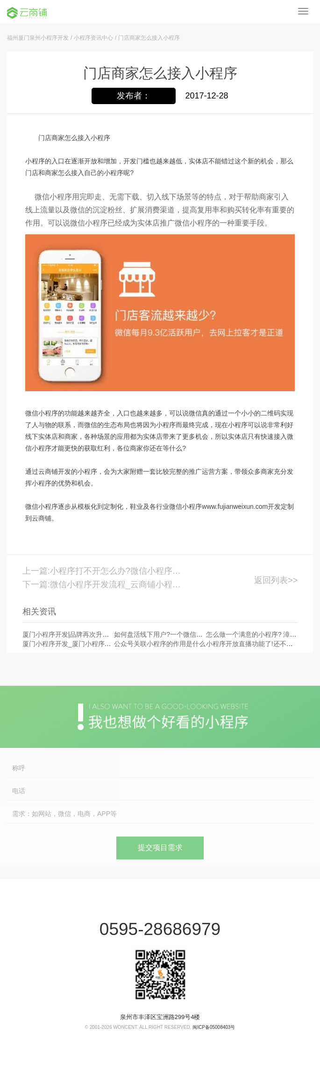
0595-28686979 (160, 929)
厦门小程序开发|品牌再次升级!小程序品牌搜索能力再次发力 (109, 634)
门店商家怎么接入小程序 (149, 38)
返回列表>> (276, 580)
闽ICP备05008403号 (213, 1027)
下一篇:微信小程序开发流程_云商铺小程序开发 (105, 584)
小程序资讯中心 (93, 38)
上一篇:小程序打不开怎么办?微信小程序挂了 (105, 571)
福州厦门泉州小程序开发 (38, 38)
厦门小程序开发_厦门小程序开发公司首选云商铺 (93, 643)
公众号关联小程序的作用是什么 (160, 643)
